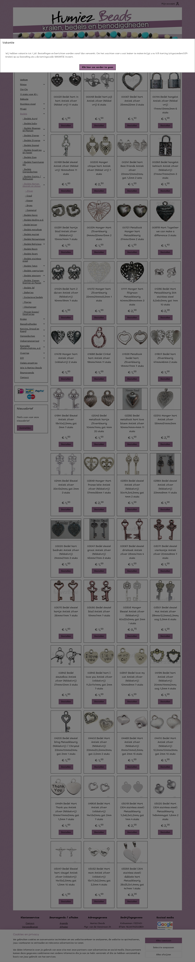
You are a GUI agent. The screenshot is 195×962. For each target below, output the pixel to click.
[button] (97, 67)
